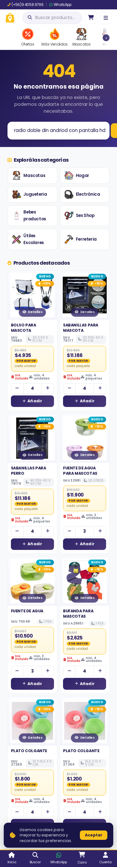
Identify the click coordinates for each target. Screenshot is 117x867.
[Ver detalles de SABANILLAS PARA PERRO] (32, 438)
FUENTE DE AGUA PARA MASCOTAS (80, 470)
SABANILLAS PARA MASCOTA (80, 327)
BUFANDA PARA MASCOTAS (78, 613)
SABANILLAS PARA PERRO (28, 470)
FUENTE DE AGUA (27, 611)
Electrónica (82, 194)
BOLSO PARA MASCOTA (23, 327)
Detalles (32, 312)
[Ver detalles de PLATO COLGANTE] (32, 721)
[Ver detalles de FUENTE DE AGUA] (32, 581)
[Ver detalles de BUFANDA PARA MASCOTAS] (85, 581)
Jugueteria (29, 194)
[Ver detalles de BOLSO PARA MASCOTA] (32, 295)
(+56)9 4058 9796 (25, 4)
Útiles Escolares (28, 239)
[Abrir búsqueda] (52, 18)
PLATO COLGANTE (29, 750)
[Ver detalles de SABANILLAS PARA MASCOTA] (85, 295)
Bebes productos (29, 215)
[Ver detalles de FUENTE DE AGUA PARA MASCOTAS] (85, 438)
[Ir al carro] (91, 18)
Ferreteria (81, 239)
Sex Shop (80, 215)
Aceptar (93, 835)
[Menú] (106, 18)
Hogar (77, 175)
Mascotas (28, 175)
